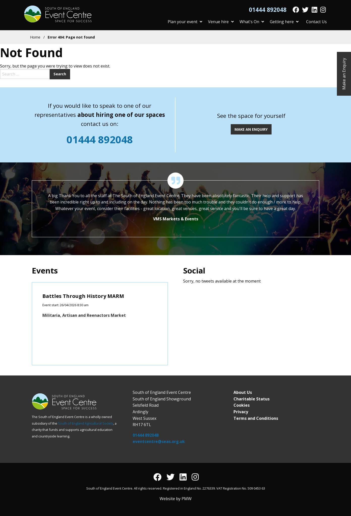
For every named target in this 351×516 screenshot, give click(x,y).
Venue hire (220, 22)
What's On (252, 22)
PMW (187, 498)
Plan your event (185, 22)
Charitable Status (251, 399)
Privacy (240, 412)
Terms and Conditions (255, 418)
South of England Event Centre (58, 14)
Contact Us (316, 21)
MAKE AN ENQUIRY (251, 129)
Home (35, 37)
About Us (242, 392)
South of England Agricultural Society (85, 423)
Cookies (241, 405)
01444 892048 (267, 10)
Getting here (284, 22)
